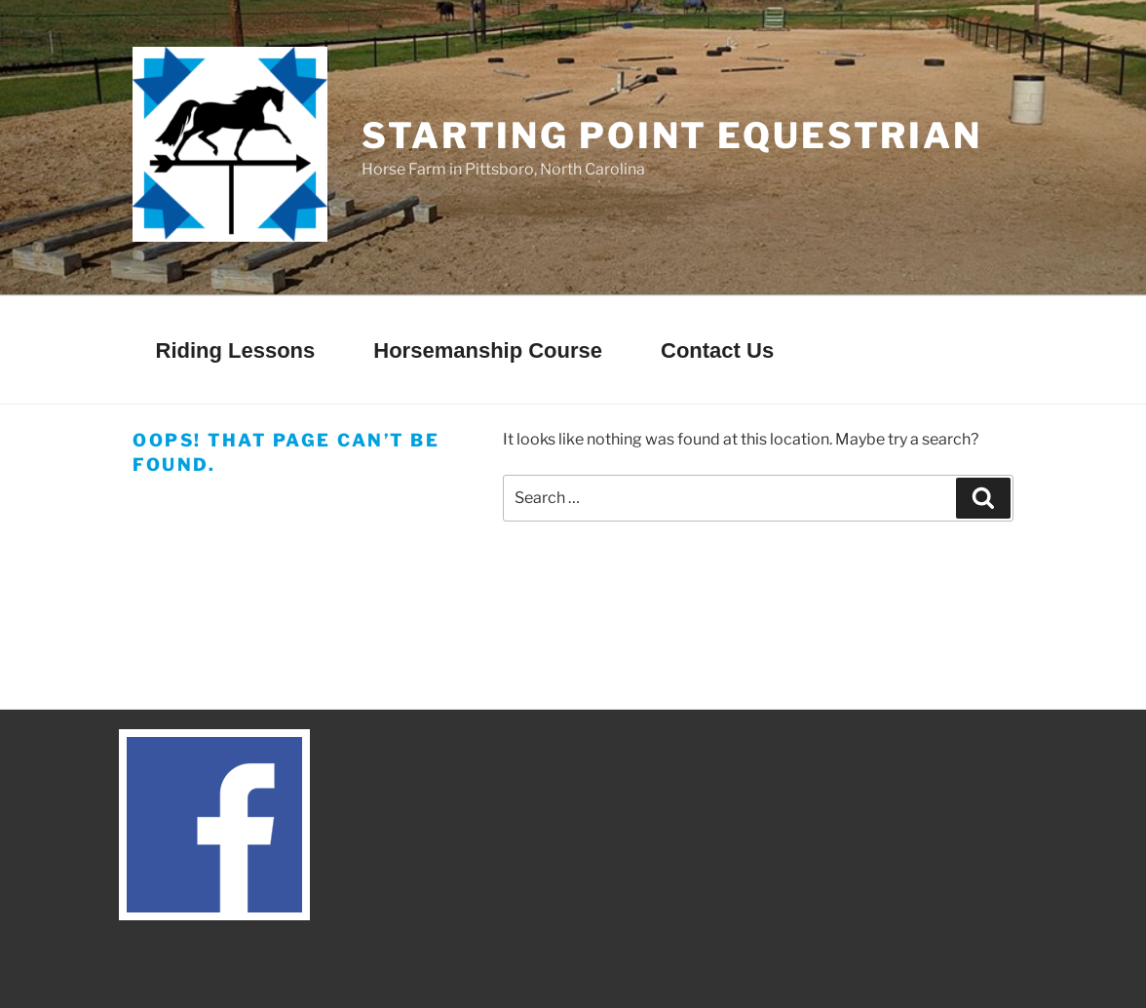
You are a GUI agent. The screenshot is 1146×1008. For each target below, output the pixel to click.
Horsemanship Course (487, 350)
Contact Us (717, 350)
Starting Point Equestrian (672, 135)
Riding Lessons (236, 350)
